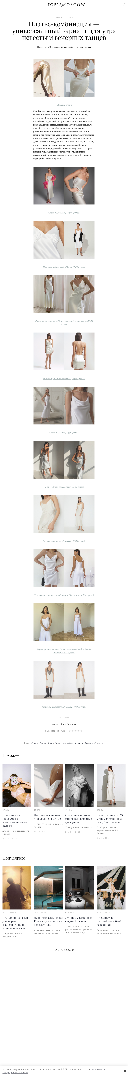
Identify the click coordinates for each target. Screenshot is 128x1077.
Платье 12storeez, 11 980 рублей (64, 212)
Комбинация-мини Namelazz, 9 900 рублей (64, 378)
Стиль (5, 810)
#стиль (35, 743)
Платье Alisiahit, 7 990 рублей (64, 432)
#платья (98, 743)
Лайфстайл (40, 912)
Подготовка (9, 912)
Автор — (64, 724)
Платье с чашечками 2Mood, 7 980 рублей (64, 266)
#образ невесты (75, 743)
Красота (69, 912)
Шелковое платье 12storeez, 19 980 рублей (64, 540)
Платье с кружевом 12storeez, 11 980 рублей (64, 706)
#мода (43, 743)
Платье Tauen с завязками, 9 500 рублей (64, 486)
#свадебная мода (57, 743)
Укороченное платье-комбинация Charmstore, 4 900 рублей (64, 595)
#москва (88, 743)
